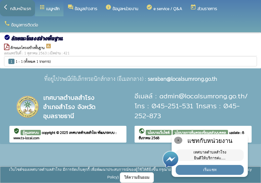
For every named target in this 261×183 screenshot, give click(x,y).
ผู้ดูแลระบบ (31, 132)
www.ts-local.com (26, 137)
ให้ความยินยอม (137, 177)
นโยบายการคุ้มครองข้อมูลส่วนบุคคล (200, 132)
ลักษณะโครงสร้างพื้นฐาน (27, 47)
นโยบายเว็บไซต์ (159, 132)
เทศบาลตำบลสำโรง (83, 132)
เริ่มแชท (210, 169)
